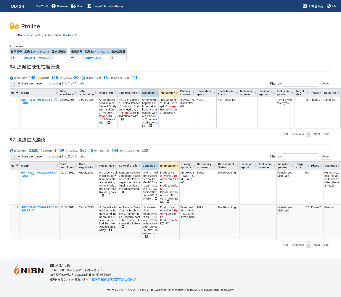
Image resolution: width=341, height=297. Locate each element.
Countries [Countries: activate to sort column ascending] (330, 92)
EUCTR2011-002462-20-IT (37, 172)
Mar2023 (42, 6)
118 (54, 77)
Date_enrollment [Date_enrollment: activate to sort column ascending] (67, 92)
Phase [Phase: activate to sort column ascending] (315, 92)
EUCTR (25, 103)
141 (134, 77)
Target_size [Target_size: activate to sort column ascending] (301, 92)
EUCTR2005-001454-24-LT (37, 99)
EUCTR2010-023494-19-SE (37, 207)
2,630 (33, 150)
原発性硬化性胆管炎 (37, 58)
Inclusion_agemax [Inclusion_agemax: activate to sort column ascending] (265, 92)
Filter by (300, 84)
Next (317, 134)
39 (76, 77)
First (285, 134)
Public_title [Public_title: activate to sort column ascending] (106, 92)
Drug (77, 6)
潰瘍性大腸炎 (92, 58)
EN (331, 6)
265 (83, 150)
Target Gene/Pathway (105, 6)
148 (32, 77)
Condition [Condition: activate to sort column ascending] (148, 92)
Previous (298, 134)
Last (326, 134)
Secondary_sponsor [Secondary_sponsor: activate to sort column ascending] (204, 92)
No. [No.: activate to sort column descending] (13, 92)
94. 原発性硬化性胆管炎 (35, 67)
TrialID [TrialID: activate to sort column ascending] (25, 92)
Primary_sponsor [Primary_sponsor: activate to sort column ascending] (186, 92)
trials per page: (26, 84)
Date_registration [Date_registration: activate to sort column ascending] (86, 92)
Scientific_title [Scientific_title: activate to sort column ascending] (128, 92)
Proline (32, 35)
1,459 (59, 150)
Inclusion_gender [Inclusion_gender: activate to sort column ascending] (283, 92)
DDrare (18, 6)
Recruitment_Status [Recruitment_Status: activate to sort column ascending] (226, 92)
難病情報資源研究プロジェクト (112, 279)
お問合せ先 (312, 6)
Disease (59, 6)
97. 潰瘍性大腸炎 (28, 140)
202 (145, 150)
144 (115, 150)
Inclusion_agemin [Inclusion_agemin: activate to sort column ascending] (247, 92)
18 (105, 77)
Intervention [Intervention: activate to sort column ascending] (167, 92)
